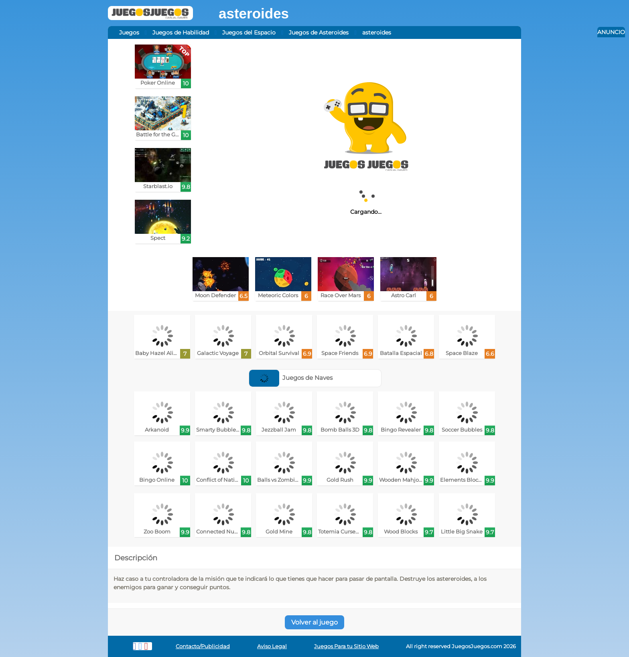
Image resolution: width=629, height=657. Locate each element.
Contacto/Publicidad (203, 646)
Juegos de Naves (291, 377)
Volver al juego (314, 622)
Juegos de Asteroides (319, 32)
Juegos (129, 32)
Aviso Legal (272, 646)
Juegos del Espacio (249, 32)
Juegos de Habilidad (180, 32)
